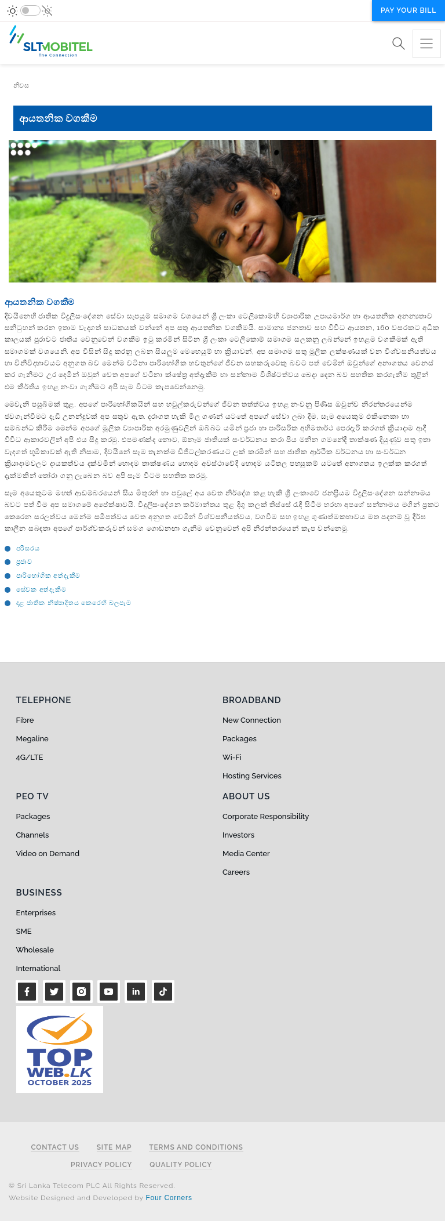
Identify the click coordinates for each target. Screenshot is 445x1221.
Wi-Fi (232, 757)
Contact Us (55, 1147)
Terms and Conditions (196, 1147)
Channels (32, 835)
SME (24, 931)
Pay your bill (408, 10)
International (38, 968)
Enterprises (36, 912)
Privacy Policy (101, 1165)
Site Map (114, 1147)
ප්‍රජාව (24, 562)
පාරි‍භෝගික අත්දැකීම (48, 575)
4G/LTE (29, 757)
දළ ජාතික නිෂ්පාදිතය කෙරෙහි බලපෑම (74, 603)
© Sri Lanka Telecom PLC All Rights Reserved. (92, 1186)
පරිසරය (28, 548)
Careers (236, 872)
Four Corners (168, 1198)
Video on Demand (48, 853)
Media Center (246, 853)
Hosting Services (252, 775)
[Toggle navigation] (427, 44)
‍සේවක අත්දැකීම (41, 589)
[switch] (30, 10)
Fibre (25, 720)
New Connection (251, 720)
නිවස (21, 85)
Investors (238, 835)
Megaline (32, 738)
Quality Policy (180, 1165)
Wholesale (35, 949)
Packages (239, 738)
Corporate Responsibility (265, 816)
